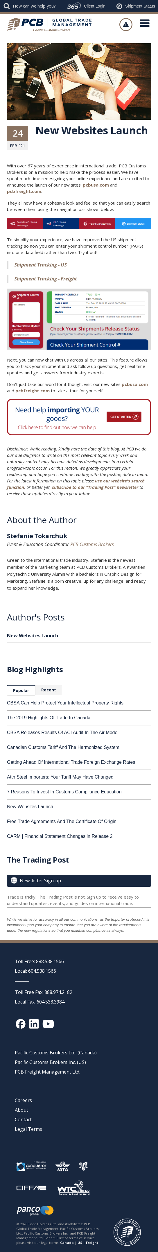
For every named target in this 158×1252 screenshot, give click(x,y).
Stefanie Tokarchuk (37, 537)
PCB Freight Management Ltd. (47, 1072)
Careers (23, 1100)
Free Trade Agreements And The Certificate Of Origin (61, 821)
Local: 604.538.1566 (35, 971)
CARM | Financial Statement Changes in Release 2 (59, 836)
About (21, 1110)
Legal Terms (28, 1129)
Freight (92, 1242)
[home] (51, 24)
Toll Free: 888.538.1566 (39, 961)
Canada (67, 1242)
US (80, 1242)
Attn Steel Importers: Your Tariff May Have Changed (60, 777)
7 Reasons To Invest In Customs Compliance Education (64, 791)
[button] (144, 24)
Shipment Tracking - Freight (45, 278)
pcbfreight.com (24, 191)
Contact (23, 1119)
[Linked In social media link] (34, 1024)
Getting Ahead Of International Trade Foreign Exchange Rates (71, 762)
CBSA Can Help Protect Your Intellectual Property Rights (65, 702)
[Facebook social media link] (20, 1024)
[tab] (21, 690)
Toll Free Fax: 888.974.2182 (43, 992)
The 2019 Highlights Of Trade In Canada (48, 717)
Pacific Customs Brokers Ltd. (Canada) (56, 1052)
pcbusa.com (96, 185)
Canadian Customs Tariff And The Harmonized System (63, 747)
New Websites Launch (30, 806)
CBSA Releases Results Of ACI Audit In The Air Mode (62, 732)
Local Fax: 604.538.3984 (39, 1002)
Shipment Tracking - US (40, 264)
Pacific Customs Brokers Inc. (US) (50, 1062)
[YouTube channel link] (48, 1024)
